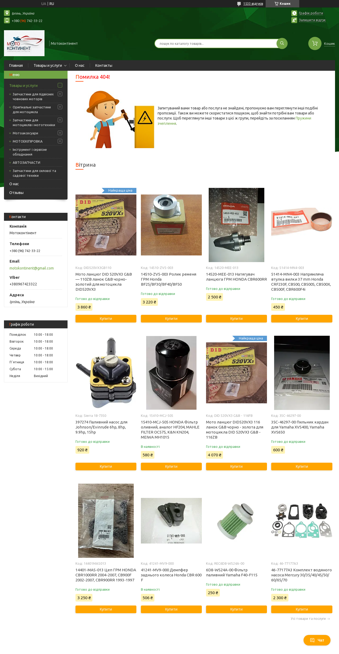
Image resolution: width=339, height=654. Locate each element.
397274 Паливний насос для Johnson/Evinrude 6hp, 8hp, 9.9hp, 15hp (101, 427)
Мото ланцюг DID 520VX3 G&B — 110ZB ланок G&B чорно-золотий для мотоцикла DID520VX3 (103, 281)
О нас (79, 65)
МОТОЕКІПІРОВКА (28, 141)
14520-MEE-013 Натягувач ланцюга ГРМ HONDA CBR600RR (236, 276)
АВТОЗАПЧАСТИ (26, 162)
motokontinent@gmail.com (32, 268)
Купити (106, 318)
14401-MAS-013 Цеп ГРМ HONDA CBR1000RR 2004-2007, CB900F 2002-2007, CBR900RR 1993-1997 (105, 575)
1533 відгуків (253, 3)
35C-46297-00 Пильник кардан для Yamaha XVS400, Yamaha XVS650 (299, 427)
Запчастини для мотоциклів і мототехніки (34, 122)
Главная (16, 65)
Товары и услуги (48, 65)
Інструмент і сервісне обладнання (30, 152)
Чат (317, 640)
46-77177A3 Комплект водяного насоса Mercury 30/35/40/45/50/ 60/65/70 (301, 575)
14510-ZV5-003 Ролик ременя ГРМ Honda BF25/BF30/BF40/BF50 (168, 279)
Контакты (103, 65)
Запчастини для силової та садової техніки (34, 173)
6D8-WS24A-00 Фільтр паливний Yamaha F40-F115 (231, 572)
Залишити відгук (312, 20)
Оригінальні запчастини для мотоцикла (32, 109)
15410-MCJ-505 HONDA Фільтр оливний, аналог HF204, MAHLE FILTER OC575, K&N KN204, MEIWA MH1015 (170, 429)
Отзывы (16, 193)
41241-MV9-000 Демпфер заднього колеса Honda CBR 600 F (171, 575)
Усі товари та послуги (308, 618)
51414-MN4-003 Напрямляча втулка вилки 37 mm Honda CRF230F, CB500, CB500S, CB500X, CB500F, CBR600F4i (301, 281)
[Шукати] (282, 43)
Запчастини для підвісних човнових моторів (33, 96)
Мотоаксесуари (25, 133)
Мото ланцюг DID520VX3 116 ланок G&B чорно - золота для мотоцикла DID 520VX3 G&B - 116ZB (234, 429)
